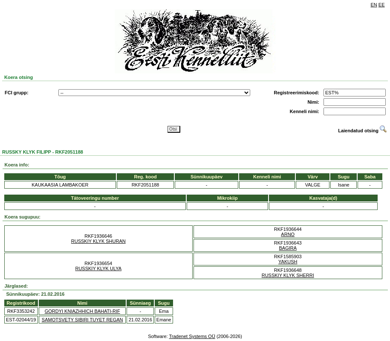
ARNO (288, 234)
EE (381, 4)
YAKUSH (287, 261)
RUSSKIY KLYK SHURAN (98, 241)
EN (374, 4)
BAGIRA (288, 248)
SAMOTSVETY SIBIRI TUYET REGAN (82, 319)
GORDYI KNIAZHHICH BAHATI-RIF (82, 311)
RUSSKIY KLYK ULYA (98, 268)
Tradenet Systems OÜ (192, 336)
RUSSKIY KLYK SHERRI (288, 275)
